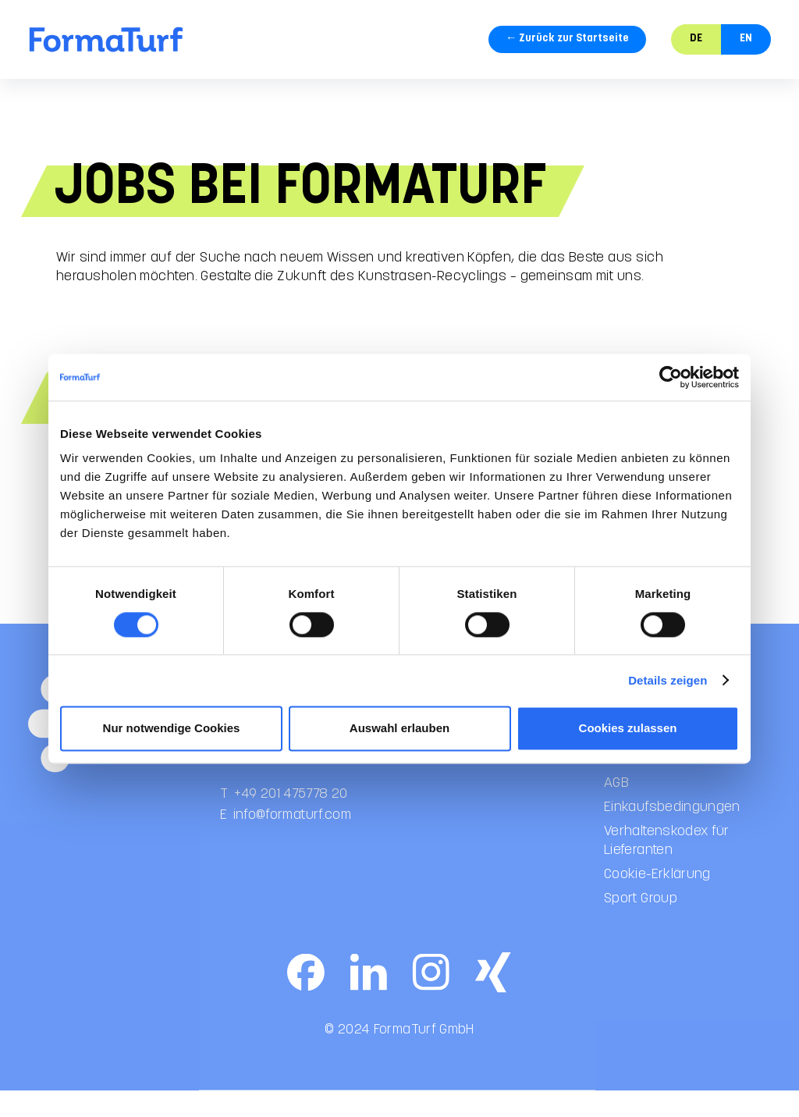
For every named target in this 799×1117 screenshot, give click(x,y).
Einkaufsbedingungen (672, 821)
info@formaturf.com (292, 829)
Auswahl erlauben (399, 728)
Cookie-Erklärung (657, 889)
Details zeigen (667, 680)
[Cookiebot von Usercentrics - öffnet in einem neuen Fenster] (670, 377)
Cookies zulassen (628, 728)
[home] (106, 39)
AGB (616, 797)
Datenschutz (643, 773)
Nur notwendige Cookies (171, 728)
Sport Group (640, 913)
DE (696, 38)
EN (746, 38)
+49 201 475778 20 (291, 808)
